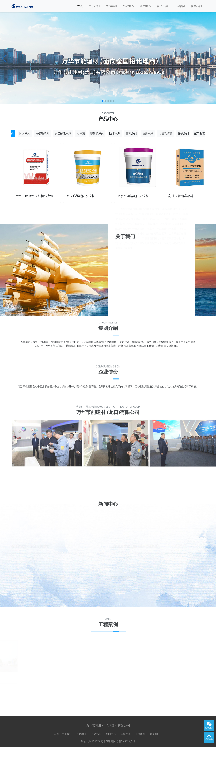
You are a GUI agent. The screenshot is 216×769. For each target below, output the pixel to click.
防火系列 (24, 133)
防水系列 (114, 133)
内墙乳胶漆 (165, 133)
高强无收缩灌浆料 (180, 196)
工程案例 (179, 6)
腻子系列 (183, 133)
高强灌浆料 (42, 133)
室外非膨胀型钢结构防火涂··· (36, 196)
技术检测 (111, 6)
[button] (4, 58)
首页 (80, 6)
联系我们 (196, 6)
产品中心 (128, 6)
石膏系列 (147, 133)
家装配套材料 (202, 133)
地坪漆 (81, 133)
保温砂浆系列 (63, 133)
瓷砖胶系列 (97, 133)
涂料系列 (131, 133)
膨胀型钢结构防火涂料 (133, 196)
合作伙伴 (162, 6)
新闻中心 (145, 6)
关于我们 (94, 6)
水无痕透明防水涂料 (81, 196)
